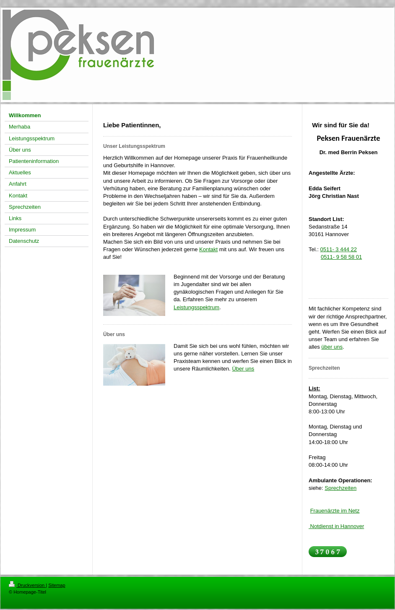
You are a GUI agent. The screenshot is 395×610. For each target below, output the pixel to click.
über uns (332, 347)
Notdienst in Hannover (336, 526)
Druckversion (27, 585)
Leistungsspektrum (196, 307)
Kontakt (208, 249)
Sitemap (56, 585)
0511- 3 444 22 (338, 249)
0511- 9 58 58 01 (341, 257)
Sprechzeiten (340, 488)
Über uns (243, 368)
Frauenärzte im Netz (335, 510)
